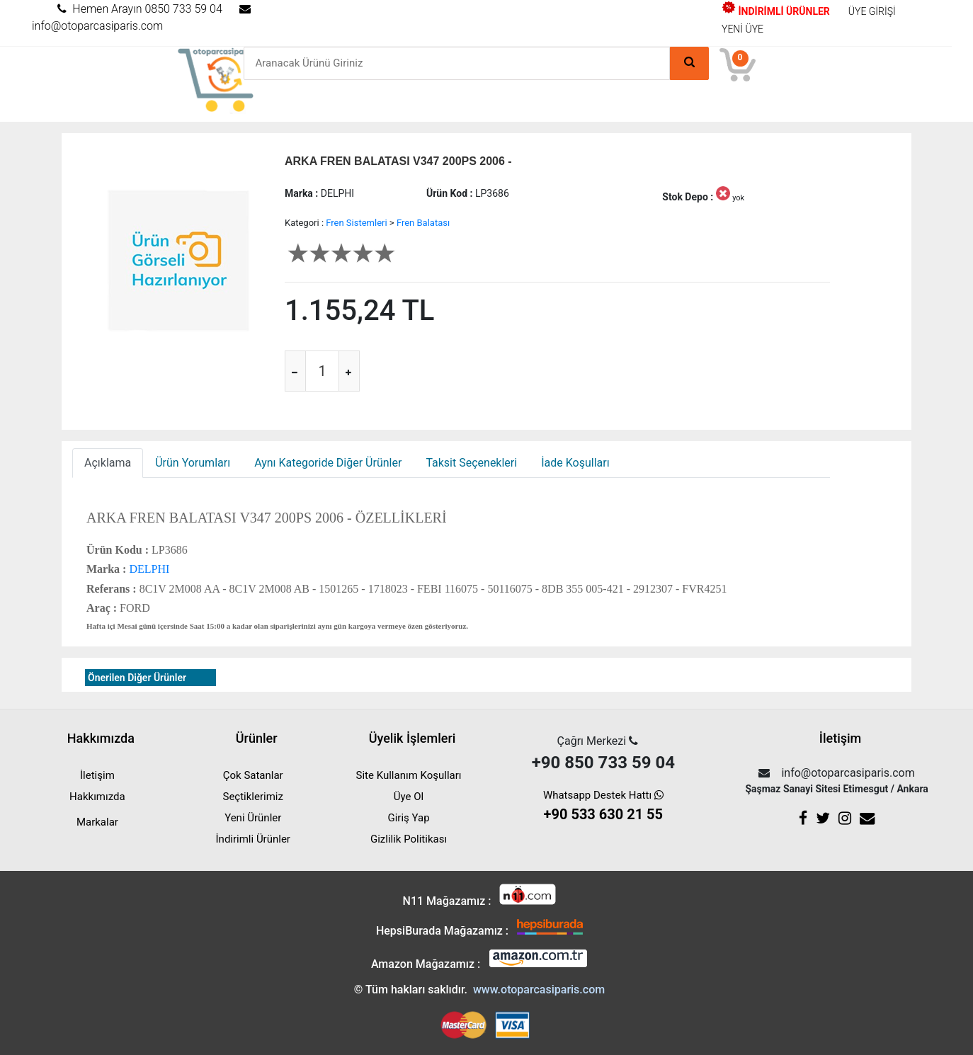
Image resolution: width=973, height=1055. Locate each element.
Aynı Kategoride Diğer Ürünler (328, 462)
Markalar (97, 822)
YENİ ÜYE (742, 29)
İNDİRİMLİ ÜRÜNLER (776, 11)
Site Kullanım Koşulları (409, 775)
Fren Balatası (423, 222)
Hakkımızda (97, 796)
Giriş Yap (408, 817)
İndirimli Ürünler (253, 839)
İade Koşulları (575, 462)
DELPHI (147, 569)
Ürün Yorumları (192, 462)
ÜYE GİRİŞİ (872, 11)
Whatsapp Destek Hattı (603, 807)
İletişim (97, 775)
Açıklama (107, 462)
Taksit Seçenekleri (471, 462)
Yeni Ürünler (252, 817)
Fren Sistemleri (356, 222)
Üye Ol (408, 796)
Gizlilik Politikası (408, 839)
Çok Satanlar (253, 775)
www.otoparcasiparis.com (539, 989)
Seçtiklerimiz (253, 796)
